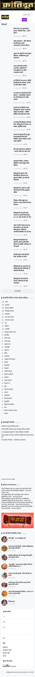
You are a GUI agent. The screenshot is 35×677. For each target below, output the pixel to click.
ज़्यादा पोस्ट (17, 291)
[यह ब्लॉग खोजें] (28, 15)
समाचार (5, 305)
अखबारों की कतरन (8, 359)
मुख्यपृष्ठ (5, 649)
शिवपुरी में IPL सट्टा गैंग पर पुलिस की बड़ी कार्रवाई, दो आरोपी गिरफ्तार (22, 268)
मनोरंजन (5, 356)
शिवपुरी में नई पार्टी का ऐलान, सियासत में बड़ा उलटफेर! (21, 281)
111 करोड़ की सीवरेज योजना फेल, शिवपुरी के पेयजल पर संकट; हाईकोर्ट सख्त (22, 124)
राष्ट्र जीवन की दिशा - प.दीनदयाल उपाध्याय (13, 440)
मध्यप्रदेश (5, 314)
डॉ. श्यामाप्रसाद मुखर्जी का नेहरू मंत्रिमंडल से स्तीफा (15, 432)
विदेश (4, 353)
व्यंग (4, 407)
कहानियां (5, 365)
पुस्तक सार (5, 344)
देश (4, 323)
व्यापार (4, 413)
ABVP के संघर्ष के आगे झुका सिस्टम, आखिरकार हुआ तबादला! (22, 55)
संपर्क (4, 657)
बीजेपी (4, 362)
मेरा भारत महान (7, 317)
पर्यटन (4, 392)
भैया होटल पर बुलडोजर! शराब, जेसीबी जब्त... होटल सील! (22, 31)
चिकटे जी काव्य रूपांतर (9, 410)
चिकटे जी (5, 383)
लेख (4, 302)
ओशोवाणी (5, 395)
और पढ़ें (24, 36)
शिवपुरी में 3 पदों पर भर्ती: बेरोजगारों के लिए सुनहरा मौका (22, 190)
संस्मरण (5, 368)
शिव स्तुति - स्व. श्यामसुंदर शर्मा (17, 538)
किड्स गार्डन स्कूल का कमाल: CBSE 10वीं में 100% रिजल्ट (22, 202)
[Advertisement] (13, 459)
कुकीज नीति (6, 654)
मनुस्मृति (5, 401)
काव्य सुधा (5, 341)
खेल (4, 386)
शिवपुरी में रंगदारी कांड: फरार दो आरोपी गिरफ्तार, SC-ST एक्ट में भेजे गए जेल (22, 215)
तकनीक (5, 335)
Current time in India (8, 479)
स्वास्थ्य (4, 377)
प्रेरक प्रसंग (5, 338)
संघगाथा (5, 350)
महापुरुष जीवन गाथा (8, 332)
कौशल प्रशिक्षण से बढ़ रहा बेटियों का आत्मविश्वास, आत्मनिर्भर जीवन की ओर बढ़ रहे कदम (15, 499)
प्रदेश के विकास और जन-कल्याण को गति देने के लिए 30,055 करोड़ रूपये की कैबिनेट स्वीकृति (16, 490)
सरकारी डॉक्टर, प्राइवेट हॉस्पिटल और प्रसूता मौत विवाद (21, 163)
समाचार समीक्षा (7, 308)
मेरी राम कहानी (7, 389)
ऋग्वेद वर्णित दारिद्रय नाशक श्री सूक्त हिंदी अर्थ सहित (15, 429)
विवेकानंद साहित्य (7, 404)
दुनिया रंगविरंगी (7, 374)
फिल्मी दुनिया (6, 398)
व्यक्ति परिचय (6, 371)
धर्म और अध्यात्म (7, 320)
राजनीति (5, 329)
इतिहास (5, 326)
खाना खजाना (6, 380)
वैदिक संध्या (11, 601)
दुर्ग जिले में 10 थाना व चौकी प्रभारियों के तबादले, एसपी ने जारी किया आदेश (22, 82)
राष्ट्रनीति (5, 347)
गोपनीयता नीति (7, 652)
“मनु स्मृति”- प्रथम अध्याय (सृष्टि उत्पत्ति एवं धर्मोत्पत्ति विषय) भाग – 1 (20, 565)
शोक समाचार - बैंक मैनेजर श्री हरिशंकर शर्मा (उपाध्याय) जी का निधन (22, 43)
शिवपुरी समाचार (7, 311)
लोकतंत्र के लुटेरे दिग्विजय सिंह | (10, 426)
